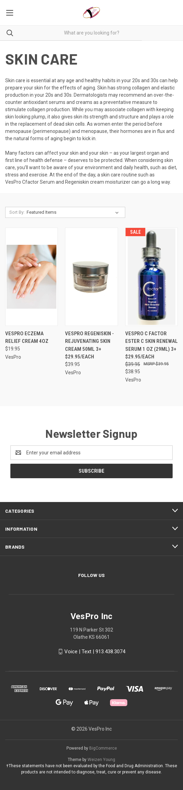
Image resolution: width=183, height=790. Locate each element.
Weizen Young (101, 759)
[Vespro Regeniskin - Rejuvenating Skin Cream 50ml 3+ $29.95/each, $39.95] (91, 277)
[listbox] (74, 212)
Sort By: (17, 212)
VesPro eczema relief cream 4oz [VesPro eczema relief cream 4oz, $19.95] (26, 337)
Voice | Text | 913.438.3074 (94, 651)
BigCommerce (103, 748)
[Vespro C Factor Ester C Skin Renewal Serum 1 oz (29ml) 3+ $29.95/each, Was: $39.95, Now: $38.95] (151, 277)
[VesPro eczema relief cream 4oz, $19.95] (31, 277)
